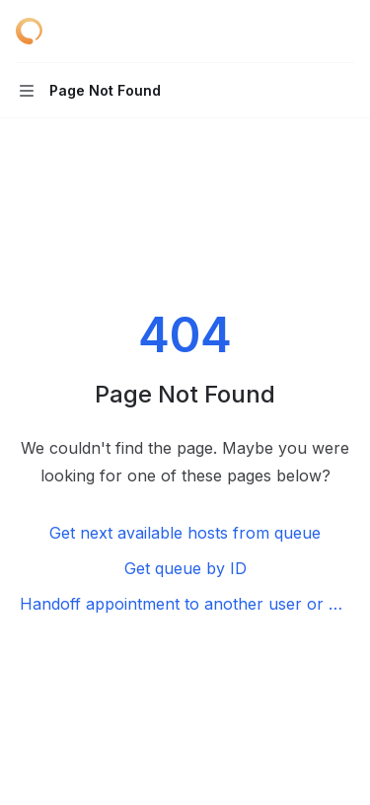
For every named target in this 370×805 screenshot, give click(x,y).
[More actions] (344, 31)
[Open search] (307, 31)
